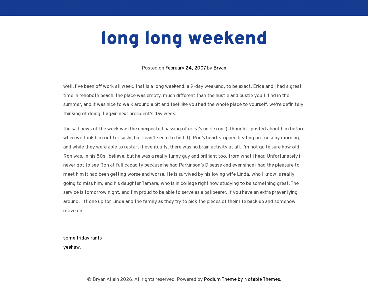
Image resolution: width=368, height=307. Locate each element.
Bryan (219, 68)
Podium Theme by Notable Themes (242, 279)
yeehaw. (72, 247)
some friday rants (82, 238)
